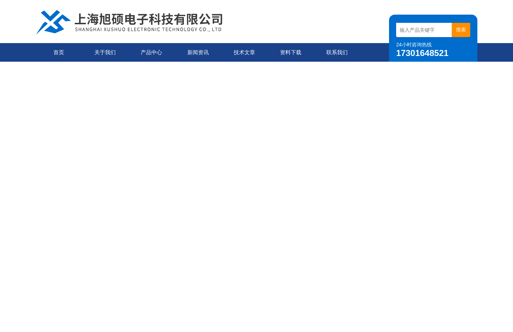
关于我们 (105, 52)
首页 (58, 52)
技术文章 (244, 52)
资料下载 (290, 52)
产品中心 (151, 52)
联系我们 (337, 52)
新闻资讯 (198, 52)
